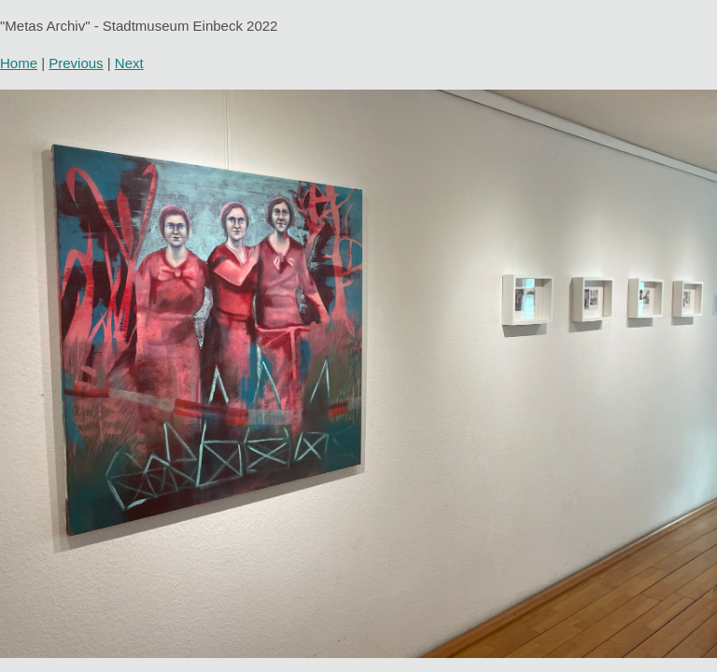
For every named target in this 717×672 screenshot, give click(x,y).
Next (129, 63)
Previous (76, 63)
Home (18, 63)
